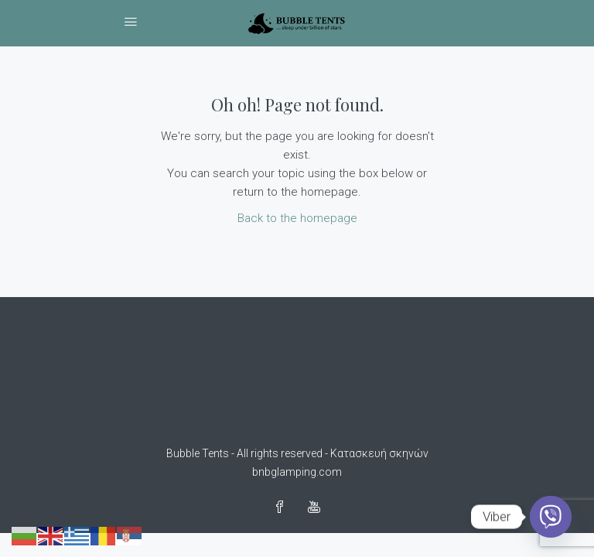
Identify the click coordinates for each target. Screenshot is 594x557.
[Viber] (551, 517)
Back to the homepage (297, 218)
